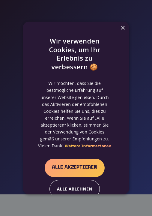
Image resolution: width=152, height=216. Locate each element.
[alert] (76, 108)
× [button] (122, 28)
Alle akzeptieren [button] (74, 168)
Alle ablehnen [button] (74, 189)
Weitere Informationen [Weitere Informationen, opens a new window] (87, 146)
